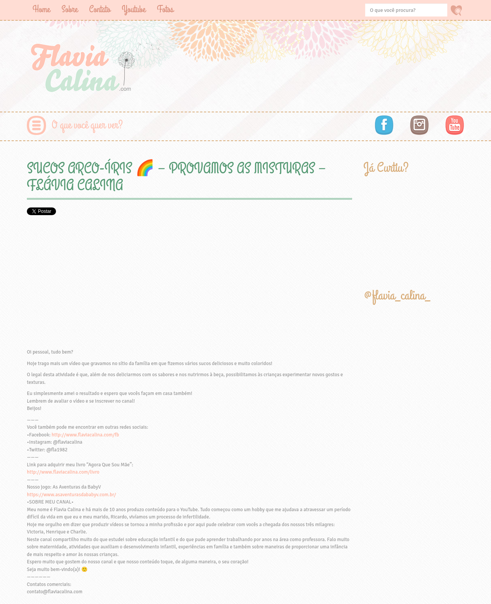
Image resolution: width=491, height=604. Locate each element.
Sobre (69, 9)
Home (41, 9)
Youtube (133, 9)
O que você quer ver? (87, 125)
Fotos (165, 9)
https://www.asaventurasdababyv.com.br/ (71, 495)
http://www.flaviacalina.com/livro (63, 472)
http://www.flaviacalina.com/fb (85, 435)
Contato (99, 9)
